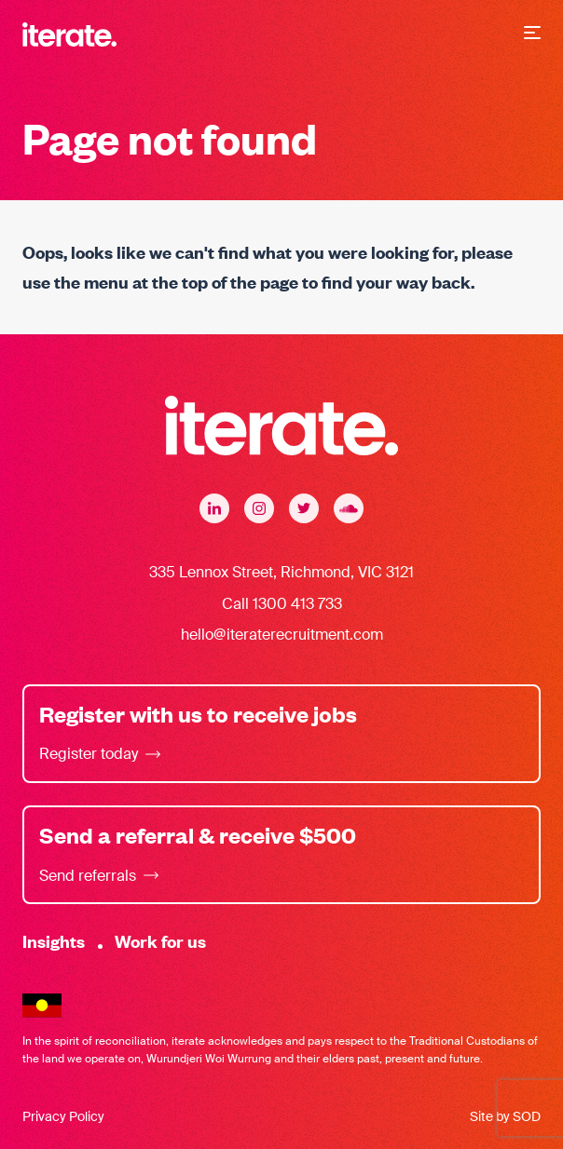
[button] (532, 34)
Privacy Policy (63, 1116)
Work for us (160, 941)
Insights (53, 941)
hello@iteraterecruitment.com (282, 634)
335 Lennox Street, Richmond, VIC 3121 (281, 572)
